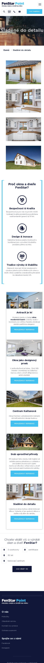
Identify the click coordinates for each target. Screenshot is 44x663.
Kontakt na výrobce (10, 626)
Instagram (6, 648)
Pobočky (5, 616)
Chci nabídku (34, 11)
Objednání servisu (9, 621)
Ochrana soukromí (9, 630)
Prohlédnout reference (24, 329)
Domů (6, 50)
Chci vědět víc (22, 569)
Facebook (6, 643)
